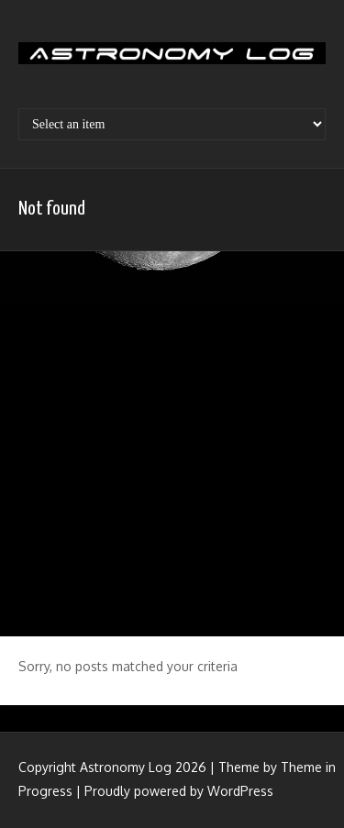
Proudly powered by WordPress (178, 791)
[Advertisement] (172, 441)
